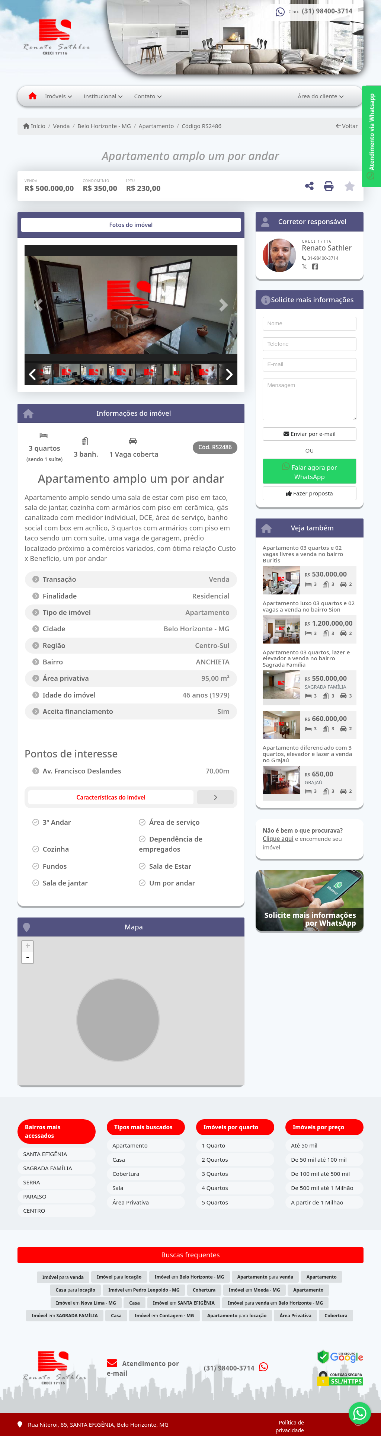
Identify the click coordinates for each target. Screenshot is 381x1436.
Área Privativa (130, 1202)
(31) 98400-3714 (327, 11)
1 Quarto (213, 1145)
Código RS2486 (201, 126)
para (63, 1277)
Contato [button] (144, 96)
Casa (118, 1159)
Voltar (347, 126)
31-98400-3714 (320, 258)
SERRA (31, 1182)
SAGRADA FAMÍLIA (47, 1168)
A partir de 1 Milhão (317, 1202)
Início (34, 126)
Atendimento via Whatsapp (371, 136)
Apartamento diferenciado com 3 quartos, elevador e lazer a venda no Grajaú (307, 753)
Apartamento (156, 126)
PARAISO (35, 1196)
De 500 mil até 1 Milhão (322, 1187)
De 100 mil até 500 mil (320, 1173)
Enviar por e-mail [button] (310, 433)
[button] (41, 304)
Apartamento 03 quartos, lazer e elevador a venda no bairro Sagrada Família (306, 658)
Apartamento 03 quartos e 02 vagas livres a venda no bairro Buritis (303, 554)
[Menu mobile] (32, 96)
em (189, 1277)
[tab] (48, 225)
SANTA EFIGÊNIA (45, 1154)
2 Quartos (215, 1159)
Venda (61, 126)
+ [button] (27, 946)
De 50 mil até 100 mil (318, 1159)
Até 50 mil (304, 1145)
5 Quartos (215, 1202)
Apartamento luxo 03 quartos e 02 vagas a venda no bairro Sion (309, 606)
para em (275, 1303)
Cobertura (125, 1173)
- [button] (27, 957)
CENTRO (34, 1210)
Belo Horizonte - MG (104, 126)
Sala (117, 1187)
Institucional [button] (99, 96)
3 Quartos (215, 1173)
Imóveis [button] (55, 96)
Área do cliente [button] (317, 96)
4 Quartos (215, 1187)
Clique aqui (278, 838)
